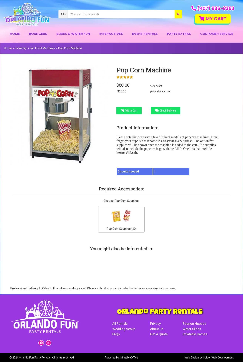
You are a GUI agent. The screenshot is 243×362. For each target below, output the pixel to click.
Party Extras (179, 33)
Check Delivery (165, 110)
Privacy (155, 324)
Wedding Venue (123, 329)
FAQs (116, 334)
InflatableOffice (129, 357)
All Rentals (120, 324)
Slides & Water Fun (73, 33)
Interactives (111, 33)
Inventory (21, 48)
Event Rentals (145, 33)
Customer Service (216, 33)
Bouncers (38, 33)
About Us (156, 329)
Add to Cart (129, 110)
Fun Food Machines (42, 48)
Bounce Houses (194, 324)
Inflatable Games (195, 334)
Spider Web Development (218, 357)
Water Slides (192, 329)
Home (15, 33)
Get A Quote (159, 334)
